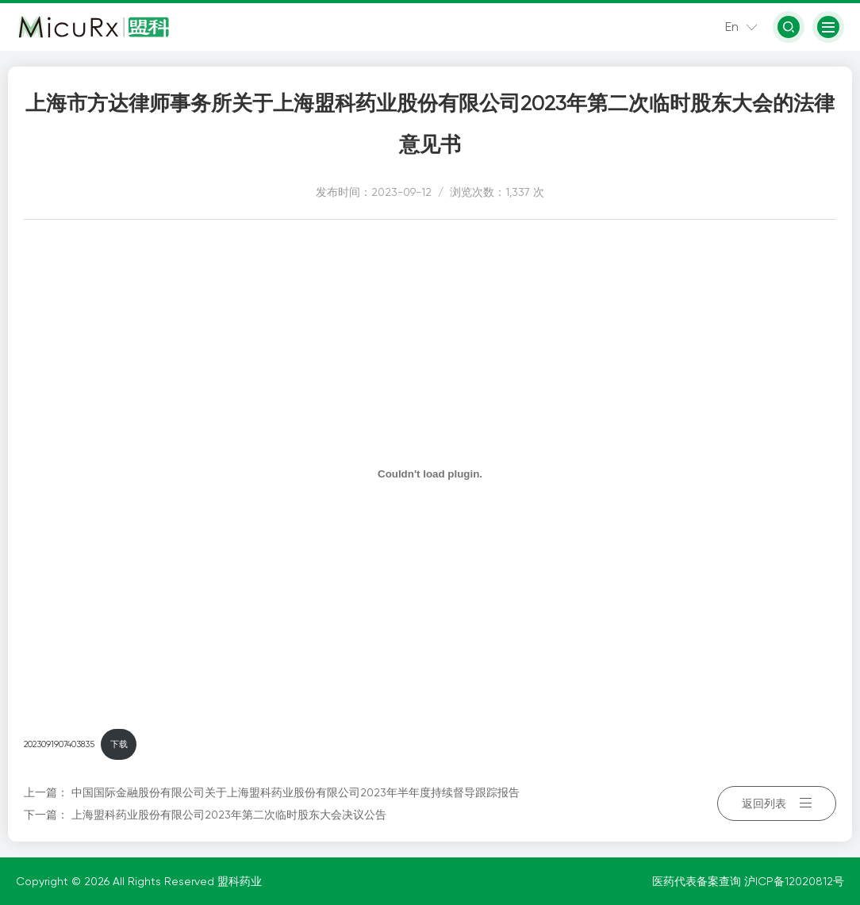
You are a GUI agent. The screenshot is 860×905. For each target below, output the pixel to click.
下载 (119, 744)
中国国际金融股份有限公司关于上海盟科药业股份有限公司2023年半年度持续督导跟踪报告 (295, 792)
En (732, 26)
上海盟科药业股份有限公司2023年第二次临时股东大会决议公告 (228, 814)
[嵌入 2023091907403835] (430, 473)
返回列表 (777, 803)
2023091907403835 (59, 744)
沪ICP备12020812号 (794, 881)
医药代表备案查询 (698, 881)
